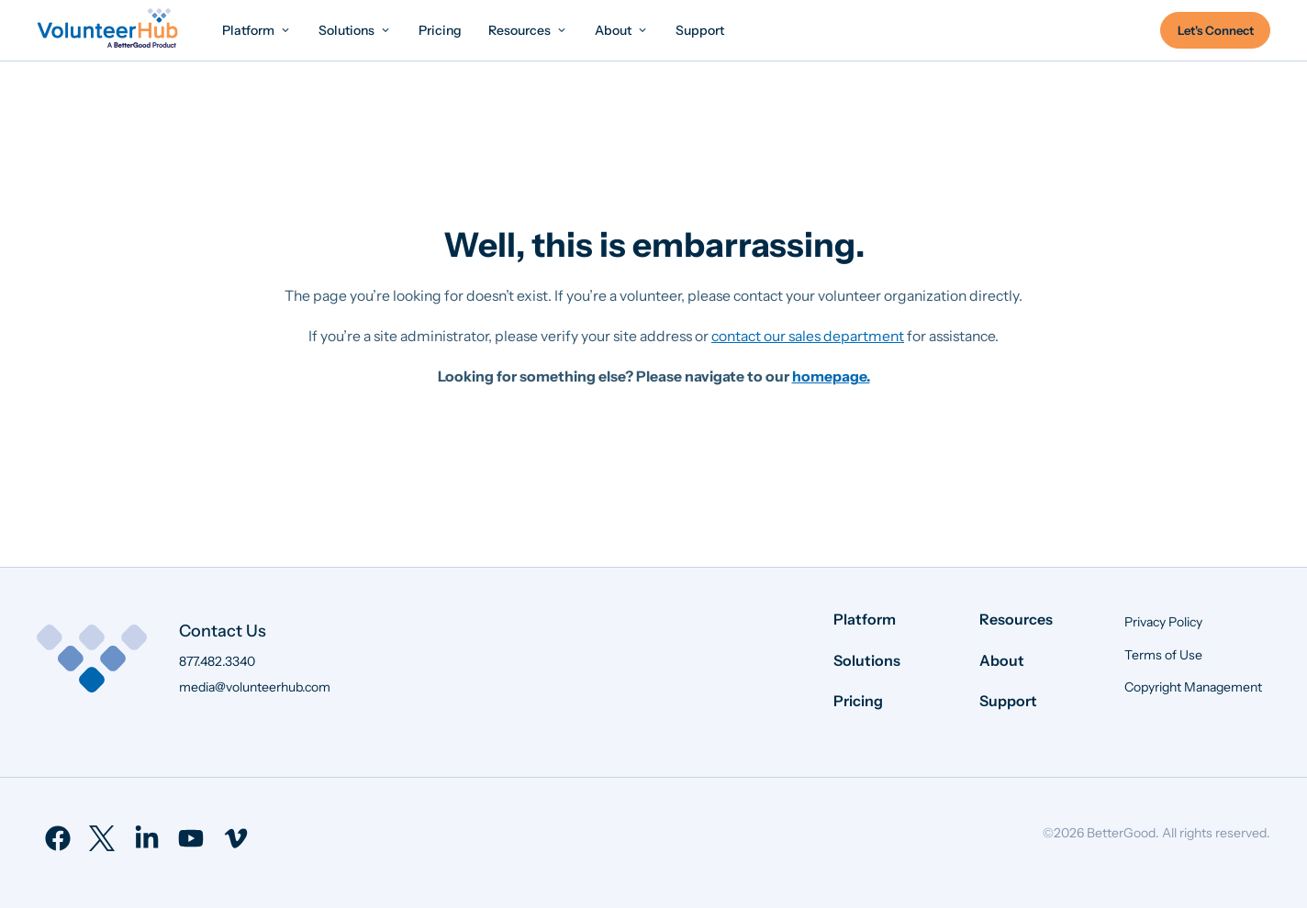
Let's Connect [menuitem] (1216, 30)
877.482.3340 (217, 661)
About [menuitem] (1001, 660)
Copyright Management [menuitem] (1193, 687)
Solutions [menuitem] (866, 660)
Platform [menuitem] (864, 619)
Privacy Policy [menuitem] (1163, 622)
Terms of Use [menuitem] (1163, 655)
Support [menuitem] (1008, 701)
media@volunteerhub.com (254, 687)
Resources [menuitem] (1016, 619)
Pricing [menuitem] (858, 701)
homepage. (831, 376)
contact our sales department (807, 336)
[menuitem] (257, 30)
